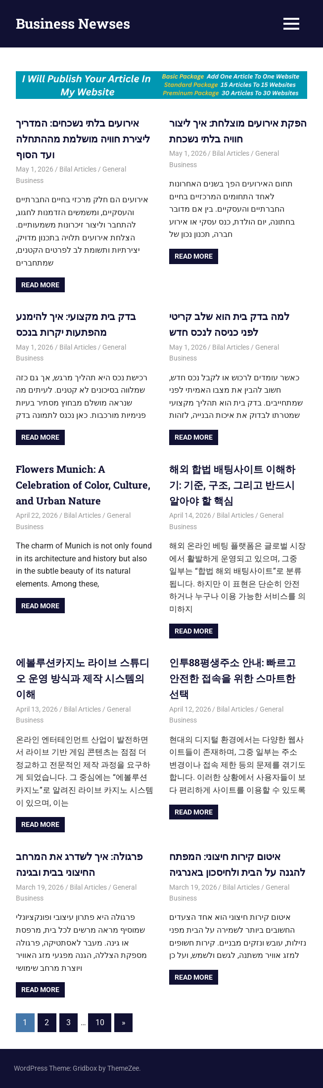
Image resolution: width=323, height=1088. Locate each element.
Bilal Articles (77, 169)
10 (99, 1022)
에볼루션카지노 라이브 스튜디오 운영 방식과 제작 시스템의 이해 (82, 678)
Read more (40, 285)
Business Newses (73, 23)
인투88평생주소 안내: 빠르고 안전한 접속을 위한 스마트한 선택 (232, 678)
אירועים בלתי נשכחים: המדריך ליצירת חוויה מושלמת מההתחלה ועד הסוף (83, 138)
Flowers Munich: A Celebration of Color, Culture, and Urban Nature (83, 484)
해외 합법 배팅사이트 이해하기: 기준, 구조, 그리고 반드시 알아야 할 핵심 (232, 484)
